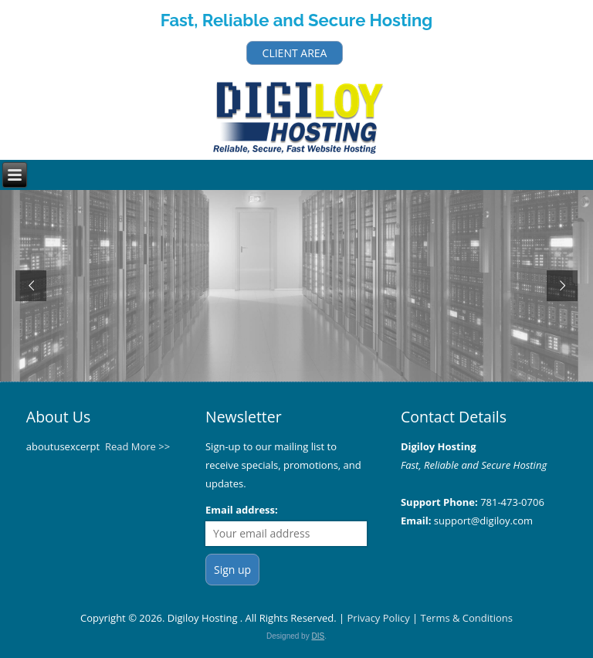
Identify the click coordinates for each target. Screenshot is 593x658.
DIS (317, 636)
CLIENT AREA (295, 53)
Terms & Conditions (467, 618)
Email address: (241, 510)
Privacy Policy (378, 618)
